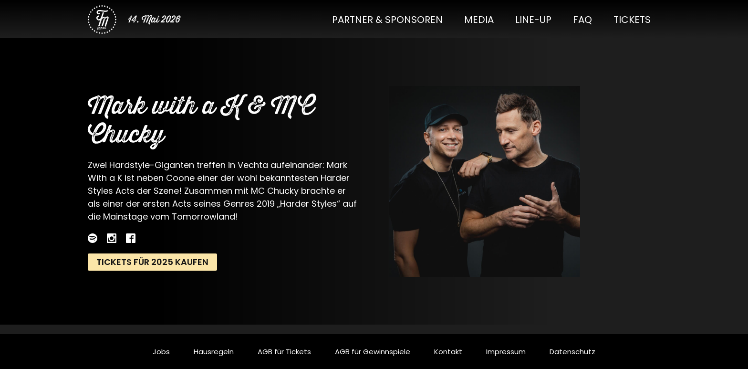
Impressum (506, 352)
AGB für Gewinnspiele (372, 352)
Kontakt (448, 352)
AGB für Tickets (284, 352)
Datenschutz (572, 352)
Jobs (161, 352)
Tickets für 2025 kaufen (152, 262)
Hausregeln (214, 352)
